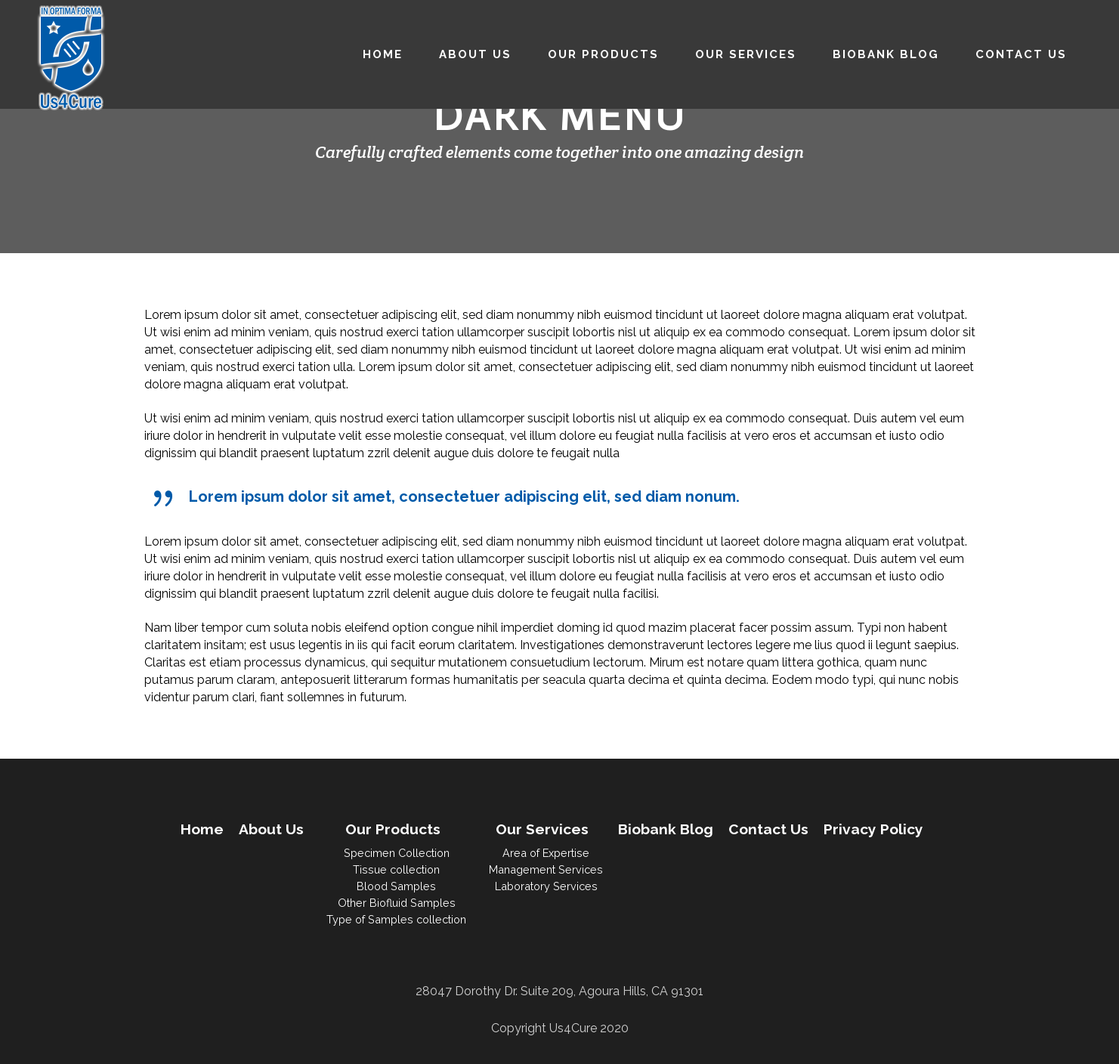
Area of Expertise (545, 852)
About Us (271, 829)
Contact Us (768, 829)
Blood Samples (396, 886)
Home (202, 829)
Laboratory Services (546, 886)
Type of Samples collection (396, 919)
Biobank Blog (665, 829)
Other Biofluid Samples (397, 902)
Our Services (542, 829)
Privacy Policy (873, 829)
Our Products (392, 829)
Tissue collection (396, 869)
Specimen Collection (397, 852)
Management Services (546, 869)
